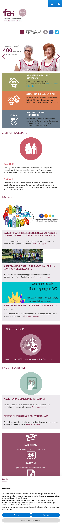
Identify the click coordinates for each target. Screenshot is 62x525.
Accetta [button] (45, 515)
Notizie (7, 196)
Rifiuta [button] (16, 515)
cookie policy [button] (22, 498)
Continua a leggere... (39, 244)
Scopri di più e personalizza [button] (31, 520)
